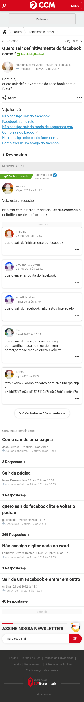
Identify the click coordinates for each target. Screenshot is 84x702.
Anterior (12, 41)
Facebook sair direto (18, 121)
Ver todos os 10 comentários (45, 413)
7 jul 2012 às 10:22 (27, 376)
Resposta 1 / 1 (13, 166)
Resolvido (27, 54)
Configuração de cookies (42, 670)
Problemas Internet (40, 32)
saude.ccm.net (42, 694)
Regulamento (32, 664)
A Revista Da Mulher (58, 664)
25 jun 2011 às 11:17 (29, 190)
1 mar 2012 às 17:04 (28, 301)
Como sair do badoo (18, 132)
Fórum (17, 32)
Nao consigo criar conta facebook (29, 138)
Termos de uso (30, 658)
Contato (15, 664)
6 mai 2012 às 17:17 (28, 334)
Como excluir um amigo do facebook (31, 143)
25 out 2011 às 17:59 (29, 236)
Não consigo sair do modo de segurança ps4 (37, 127)
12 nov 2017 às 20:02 (45, 68)
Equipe (13, 658)
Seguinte (71, 41)
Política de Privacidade (58, 658)
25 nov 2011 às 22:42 (29, 268)
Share (12, 98)
